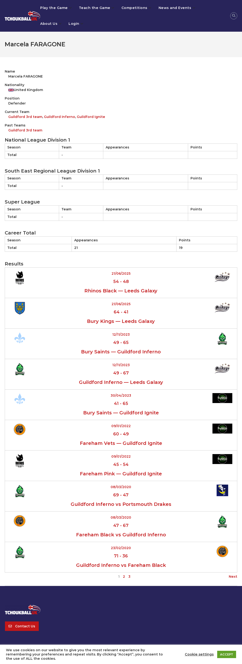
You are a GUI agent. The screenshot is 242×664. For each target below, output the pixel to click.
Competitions (134, 8)
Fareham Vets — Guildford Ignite (121, 443)
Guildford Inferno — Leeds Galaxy (121, 382)
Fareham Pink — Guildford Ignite (121, 474)
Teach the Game (94, 8)
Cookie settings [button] (199, 654)
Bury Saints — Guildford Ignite (121, 413)
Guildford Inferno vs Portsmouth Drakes (121, 504)
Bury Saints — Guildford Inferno (121, 352)
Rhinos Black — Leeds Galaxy (120, 291)
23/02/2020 (121, 548)
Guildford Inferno (59, 117)
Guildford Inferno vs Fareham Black (121, 565)
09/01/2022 (121, 426)
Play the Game (54, 8)
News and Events (175, 8)
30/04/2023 (121, 395)
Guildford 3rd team (25, 117)
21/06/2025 (121, 273)
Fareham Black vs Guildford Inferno (121, 535)
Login (74, 24)
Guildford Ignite (91, 117)
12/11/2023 (121, 334)
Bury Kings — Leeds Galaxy (121, 321)
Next (233, 576)
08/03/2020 (121, 487)
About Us (48, 24)
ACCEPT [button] (226, 654)
